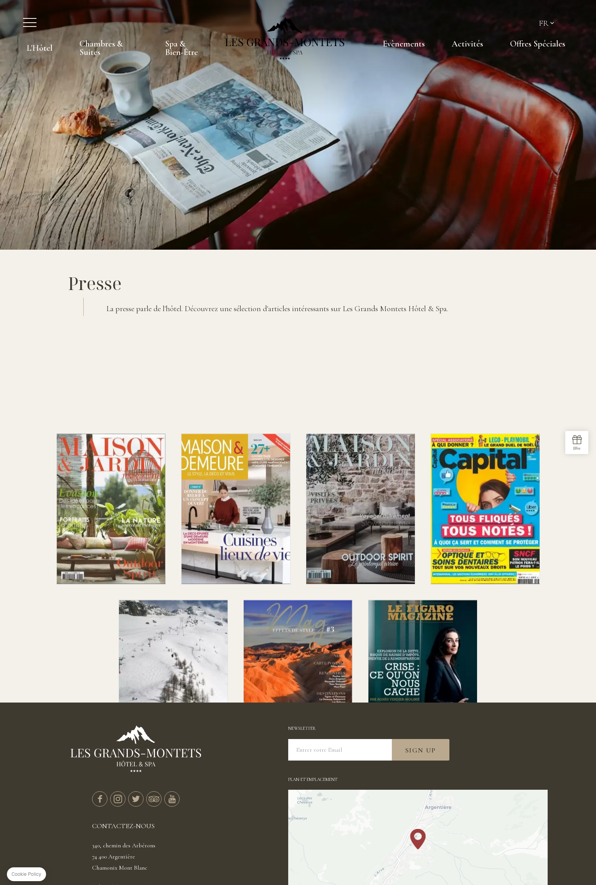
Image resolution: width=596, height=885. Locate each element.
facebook (99, 799)
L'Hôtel (40, 48)
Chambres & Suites (101, 48)
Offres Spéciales (537, 44)
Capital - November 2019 (485, 577)
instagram (117, 799)
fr (543, 23)
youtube (172, 799)
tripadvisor (154, 799)
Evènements (404, 44)
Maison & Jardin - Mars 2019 (360, 577)
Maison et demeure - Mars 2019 (236, 577)
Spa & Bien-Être (181, 48)
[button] (418, 839)
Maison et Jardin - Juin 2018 (111, 577)
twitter (136, 799)
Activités (467, 44)
